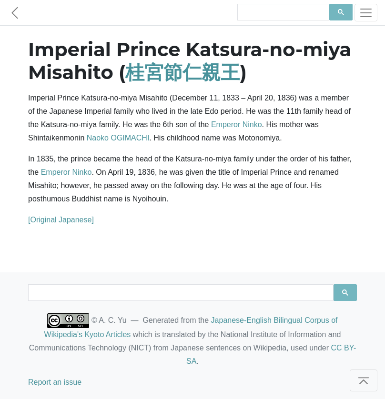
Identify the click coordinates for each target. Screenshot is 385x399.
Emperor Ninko (236, 124)
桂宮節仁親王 (182, 72)
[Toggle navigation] (366, 12)
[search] (282, 12)
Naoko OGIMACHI (118, 138)
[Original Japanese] (61, 220)
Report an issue (54, 382)
